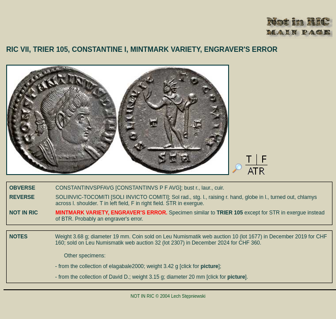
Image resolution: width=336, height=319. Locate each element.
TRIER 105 (230, 213)
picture (209, 266)
